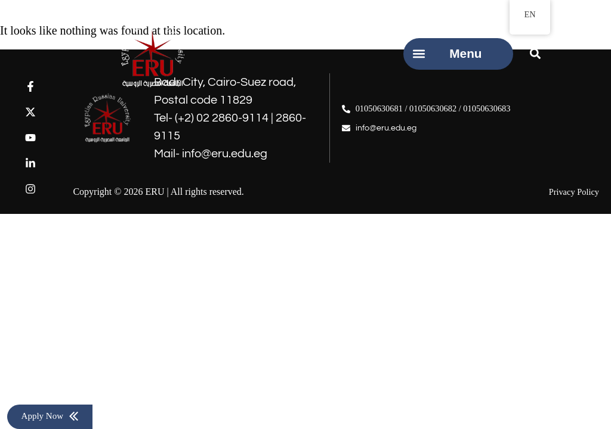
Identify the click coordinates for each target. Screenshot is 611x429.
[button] (419, 54)
